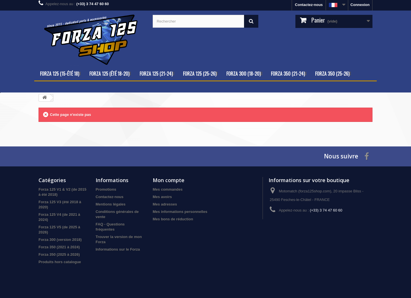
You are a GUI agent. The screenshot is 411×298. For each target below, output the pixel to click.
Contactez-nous (309, 5)
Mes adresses (165, 204)
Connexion (360, 5)
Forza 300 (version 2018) (60, 239)
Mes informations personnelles (180, 212)
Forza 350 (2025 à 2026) (59, 254)
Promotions (106, 189)
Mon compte (168, 180)
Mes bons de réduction (173, 219)
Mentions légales (111, 204)
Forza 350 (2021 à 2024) (59, 247)
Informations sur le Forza (118, 249)
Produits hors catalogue (60, 262)
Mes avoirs (162, 197)
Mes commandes (168, 189)
